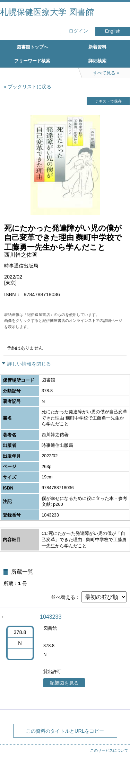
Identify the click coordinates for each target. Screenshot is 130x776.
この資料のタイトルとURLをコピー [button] (65, 731)
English (113, 31)
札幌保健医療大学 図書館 (47, 12)
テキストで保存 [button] (108, 101)
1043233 (50, 617)
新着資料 (97, 47)
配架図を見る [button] (64, 683)
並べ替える (63, 597)
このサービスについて (109, 750)
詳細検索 (97, 60)
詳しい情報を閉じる (29, 364)
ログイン (78, 31)
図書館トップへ (32, 47)
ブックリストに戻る (29, 86)
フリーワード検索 (32, 60)
